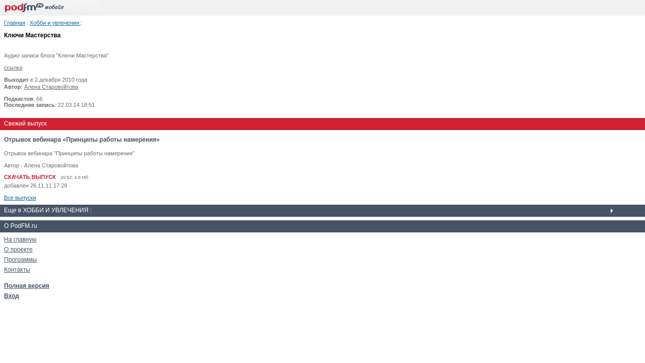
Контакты (17, 269)
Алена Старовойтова (51, 87)
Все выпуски (20, 198)
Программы (20, 259)
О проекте (18, 249)
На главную (20, 239)
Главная (14, 23)
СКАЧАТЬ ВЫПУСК (30, 177)
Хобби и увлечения (55, 23)
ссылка (13, 68)
